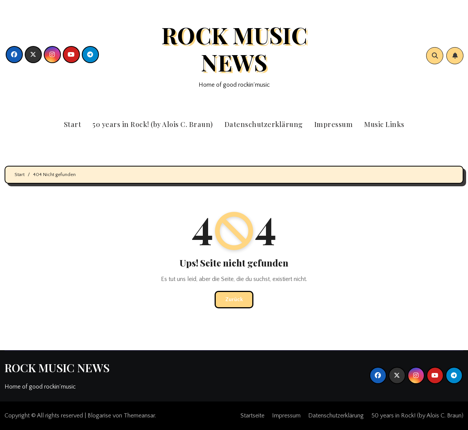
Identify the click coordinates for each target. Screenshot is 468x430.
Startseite (252, 415)
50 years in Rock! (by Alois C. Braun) (152, 124)
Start (72, 124)
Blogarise (99, 415)
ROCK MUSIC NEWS (234, 48)
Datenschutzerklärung (263, 124)
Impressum (333, 124)
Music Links (384, 124)
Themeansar (139, 415)
